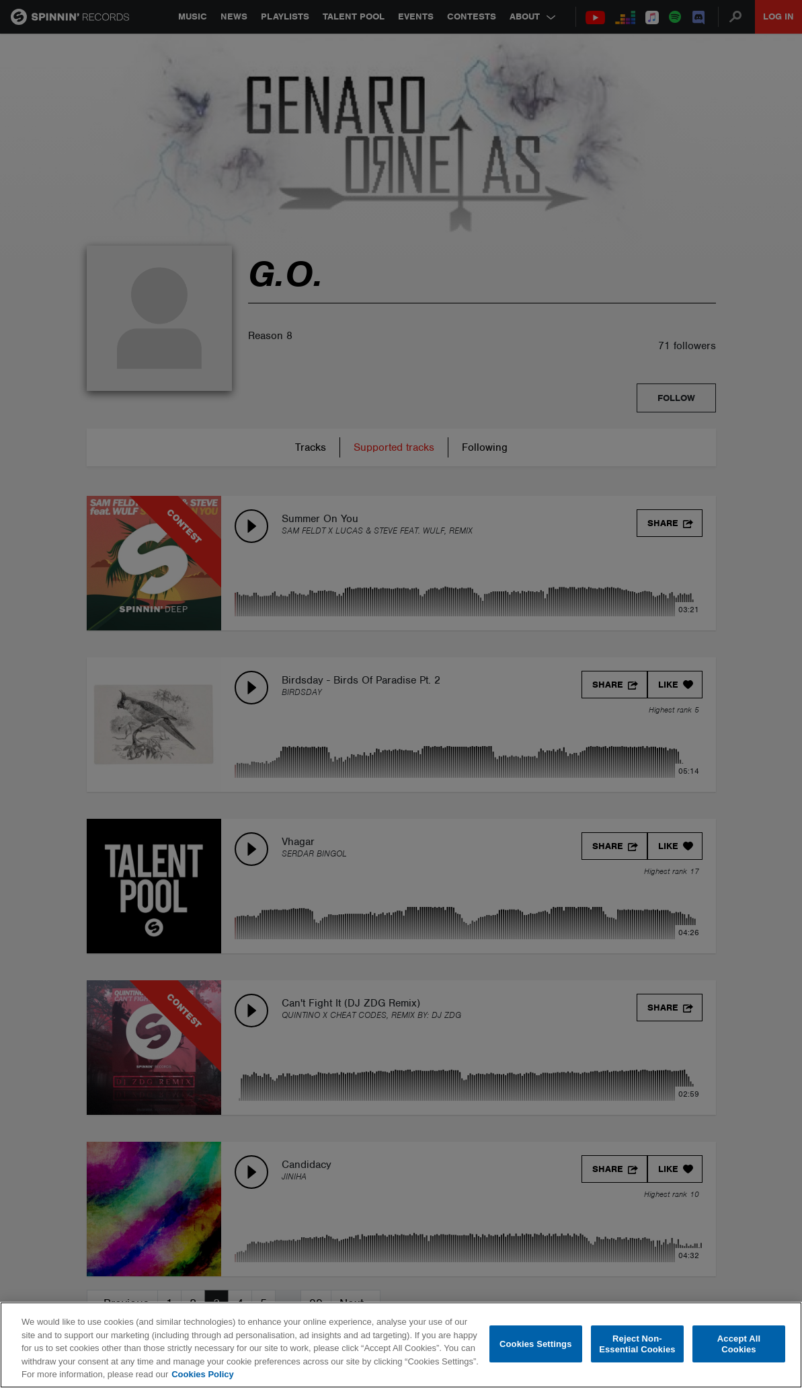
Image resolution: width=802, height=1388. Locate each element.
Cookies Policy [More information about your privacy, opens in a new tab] (202, 1374)
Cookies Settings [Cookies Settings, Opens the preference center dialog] (535, 1344)
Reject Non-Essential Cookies (637, 1344)
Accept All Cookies (738, 1344)
